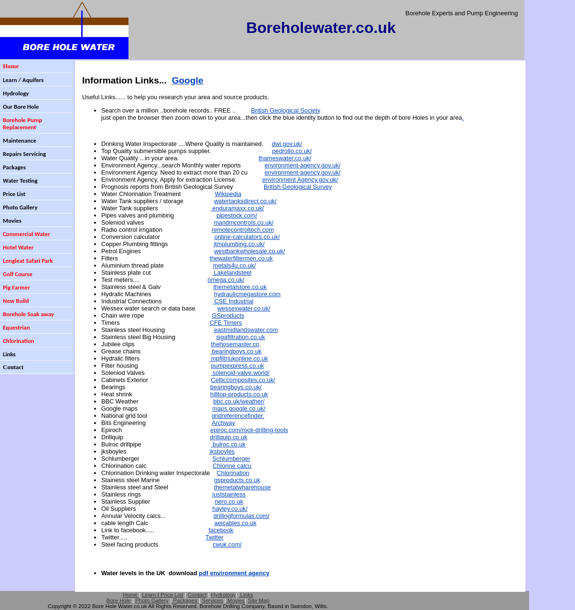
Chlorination (233, 472)
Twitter (214, 537)
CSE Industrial (233, 301)
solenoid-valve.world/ (240, 372)
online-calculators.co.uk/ (247, 236)
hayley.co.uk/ (230, 508)
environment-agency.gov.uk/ (303, 165)
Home (131, 595)
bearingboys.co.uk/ (235, 387)
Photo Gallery (152, 600)
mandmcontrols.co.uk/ (243, 222)
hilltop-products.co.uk (239, 394)
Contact (197, 595)
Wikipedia (228, 193)
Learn (150, 595)
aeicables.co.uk (235, 523)
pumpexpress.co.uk (237, 365)
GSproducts (228, 315)
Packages (185, 600)
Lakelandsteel (232, 272)
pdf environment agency (234, 573)
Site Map (258, 600)
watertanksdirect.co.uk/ (245, 201)
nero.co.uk (229, 501)
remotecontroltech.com (243, 229)
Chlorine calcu (232, 465)
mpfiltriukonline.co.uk (238, 358)
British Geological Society (285, 110)
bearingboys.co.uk (235, 351)
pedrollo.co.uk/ (292, 151)
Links (246, 595)
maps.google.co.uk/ (239, 408)
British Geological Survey (298, 186)
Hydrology (223, 595)
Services (212, 600)
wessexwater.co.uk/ (243, 308)
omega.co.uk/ (226, 279)
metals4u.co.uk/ (234, 265)
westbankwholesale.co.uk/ (249, 251)
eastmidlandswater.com (246, 329)
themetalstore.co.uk (240, 286)
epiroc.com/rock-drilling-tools (249, 430)
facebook (221, 530)
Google (187, 80)
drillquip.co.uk (228, 437)
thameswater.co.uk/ (285, 158)
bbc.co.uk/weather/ (238, 401)
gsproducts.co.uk (237, 480)
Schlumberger (232, 458)
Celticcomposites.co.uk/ (243, 379)
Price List (171, 595)
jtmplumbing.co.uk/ (239, 244)
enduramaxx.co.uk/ (237, 208)
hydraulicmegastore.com (247, 294)
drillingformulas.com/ (241, 515)
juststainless (229, 494)
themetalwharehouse (242, 487)
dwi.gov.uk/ (287, 143)
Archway (223, 422)
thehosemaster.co (235, 344)
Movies (236, 600)
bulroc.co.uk (228, 444)
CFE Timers (226, 322)
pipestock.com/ (236, 215)
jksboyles (222, 451)
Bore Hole (118, 600)
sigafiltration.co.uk (240, 337)
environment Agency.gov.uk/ (300, 179)
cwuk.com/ (227, 544)
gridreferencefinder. (238, 415)
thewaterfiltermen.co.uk (241, 258)
